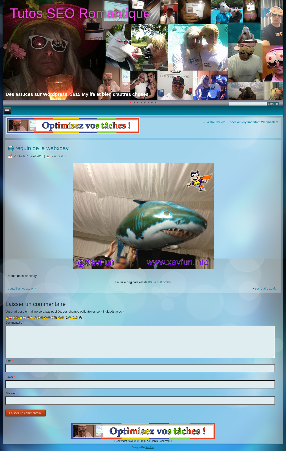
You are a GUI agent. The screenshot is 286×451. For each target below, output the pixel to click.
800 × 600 (155, 282)
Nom (9, 361)
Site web (10, 393)
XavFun (149, 447)
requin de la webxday (42, 148)
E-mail (10, 377)
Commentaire (14, 322)
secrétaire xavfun (266, 288)
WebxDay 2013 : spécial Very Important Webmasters (240, 122)
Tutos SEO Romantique (80, 13)
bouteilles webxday (21, 288)
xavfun (61, 156)
